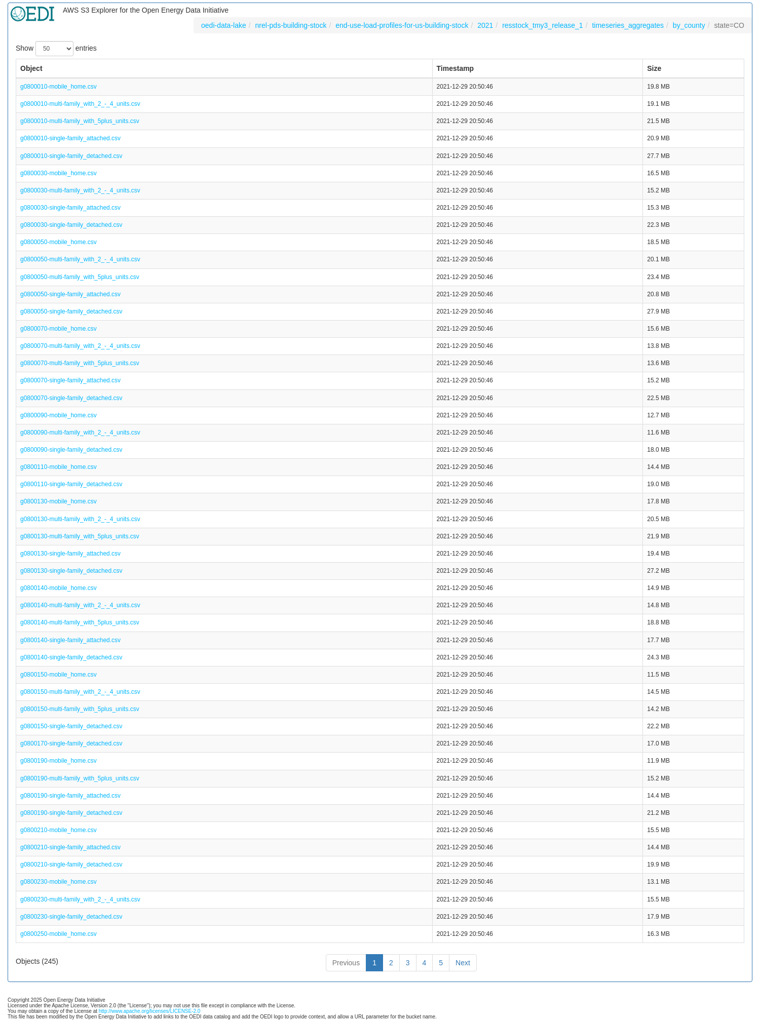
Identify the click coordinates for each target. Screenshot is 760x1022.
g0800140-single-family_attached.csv (70, 640)
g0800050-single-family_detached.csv (71, 311)
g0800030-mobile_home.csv (58, 173)
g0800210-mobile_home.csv (58, 830)
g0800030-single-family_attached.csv (70, 207)
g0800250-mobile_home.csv (58, 933)
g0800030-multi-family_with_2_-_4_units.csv (80, 190)
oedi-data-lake (223, 25)
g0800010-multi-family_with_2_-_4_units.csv (80, 103)
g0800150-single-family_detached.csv (71, 726)
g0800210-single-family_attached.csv (70, 847)
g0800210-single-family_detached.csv (71, 864)
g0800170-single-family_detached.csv (71, 743)
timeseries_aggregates (628, 25)
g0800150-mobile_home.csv (58, 674)
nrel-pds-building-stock (291, 25)
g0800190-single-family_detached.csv (71, 812)
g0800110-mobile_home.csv (58, 466)
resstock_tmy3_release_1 (542, 25)
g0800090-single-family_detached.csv (71, 449)
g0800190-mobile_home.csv (58, 760)
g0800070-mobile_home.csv (58, 328)
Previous (346, 963)
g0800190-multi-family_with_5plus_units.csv (79, 778)
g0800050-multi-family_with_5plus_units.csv (79, 277)
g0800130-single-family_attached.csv (70, 553)
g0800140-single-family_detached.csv (71, 657)
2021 (485, 25)
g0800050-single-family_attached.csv (70, 294)
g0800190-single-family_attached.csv (70, 795)
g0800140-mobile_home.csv (58, 588)
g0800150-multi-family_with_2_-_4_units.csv (80, 691)
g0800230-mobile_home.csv (58, 881)
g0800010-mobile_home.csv (58, 86)
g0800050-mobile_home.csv (58, 242)
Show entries (56, 48)
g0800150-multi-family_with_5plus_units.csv (79, 709)
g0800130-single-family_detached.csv (71, 570)
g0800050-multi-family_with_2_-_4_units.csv (80, 259)
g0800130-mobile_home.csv (58, 501)
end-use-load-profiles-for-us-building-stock (401, 25)
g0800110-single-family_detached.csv (71, 484)
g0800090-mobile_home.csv (58, 415)
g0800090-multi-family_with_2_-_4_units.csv (80, 432)
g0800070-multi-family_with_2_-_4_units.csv (80, 345)
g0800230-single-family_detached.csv (71, 916)
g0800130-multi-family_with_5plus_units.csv (79, 536)
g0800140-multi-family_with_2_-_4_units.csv (80, 605)
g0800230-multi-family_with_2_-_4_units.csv (80, 899)
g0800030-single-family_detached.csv (71, 224)
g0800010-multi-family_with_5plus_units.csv (79, 121)
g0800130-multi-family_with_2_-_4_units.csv (80, 519)
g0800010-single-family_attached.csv (70, 138)
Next (462, 963)
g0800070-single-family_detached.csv (71, 398)
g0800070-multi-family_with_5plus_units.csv (79, 363)
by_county (689, 25)
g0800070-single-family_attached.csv (70, 380)
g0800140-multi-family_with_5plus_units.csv (79, 622)
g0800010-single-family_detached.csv (71, 156)
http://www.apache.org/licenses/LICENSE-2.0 (150, 1011)
